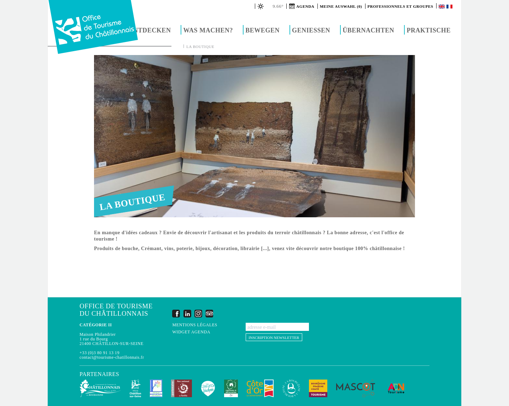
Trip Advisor (209, 313)
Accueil (178, 46)
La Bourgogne (291, 388)
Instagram (198, 313)
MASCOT (355, 388)
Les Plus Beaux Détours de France (156, 388)
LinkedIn (187, 313)
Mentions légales (194, 325)
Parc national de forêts (181, 388)
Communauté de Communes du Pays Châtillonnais (100, 388)
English (442, 6)
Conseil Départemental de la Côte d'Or (260, 388)
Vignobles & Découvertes (231, 388)
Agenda (305, 6)
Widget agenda (191, 332)
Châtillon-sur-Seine (135, 388)
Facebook (176, 313)
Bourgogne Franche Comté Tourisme (318, 388)
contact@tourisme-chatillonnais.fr (112, 357)
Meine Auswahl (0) (341, 6)
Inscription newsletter (273, 337)
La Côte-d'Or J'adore (208, 388)
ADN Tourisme (396, 388)
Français (450, 6)
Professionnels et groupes (400, 6)
